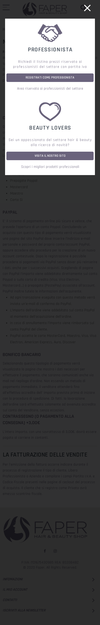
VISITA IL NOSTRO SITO (50, 156)
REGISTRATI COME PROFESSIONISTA (50, 78)
